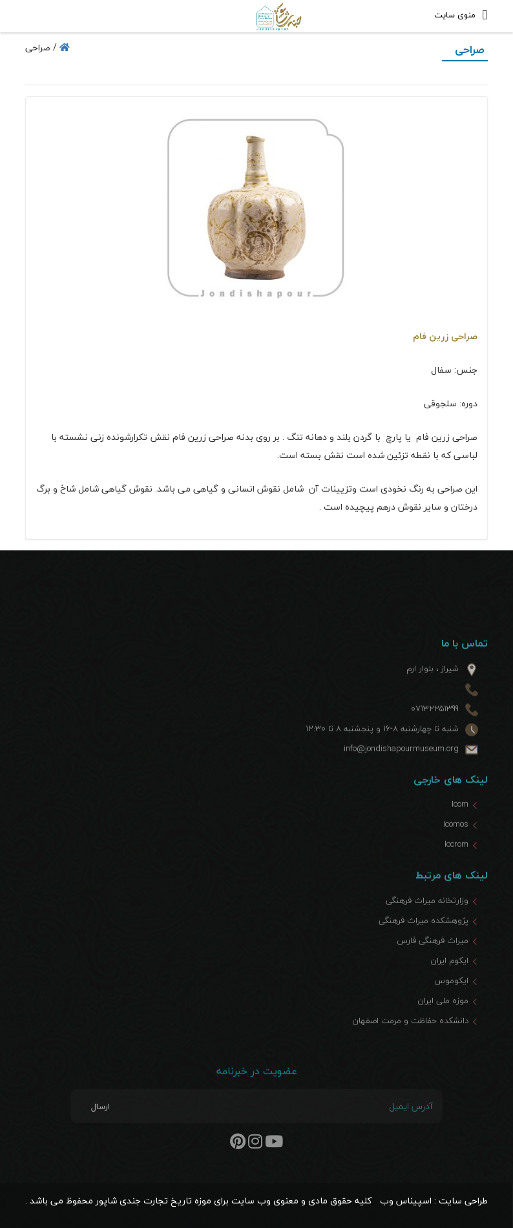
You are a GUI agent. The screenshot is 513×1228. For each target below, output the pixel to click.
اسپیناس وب (406, 1200)
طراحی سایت (463, 1200)
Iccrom (456, 867)
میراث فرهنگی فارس (432, 962)
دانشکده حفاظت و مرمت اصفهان (410, 1042)
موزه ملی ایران (442, 1022)
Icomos (455, 847)
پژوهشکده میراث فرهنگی (423, 942)
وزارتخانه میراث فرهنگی (427, 922)
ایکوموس (451, 1002)
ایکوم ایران (449, 982)
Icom (460, 827)
